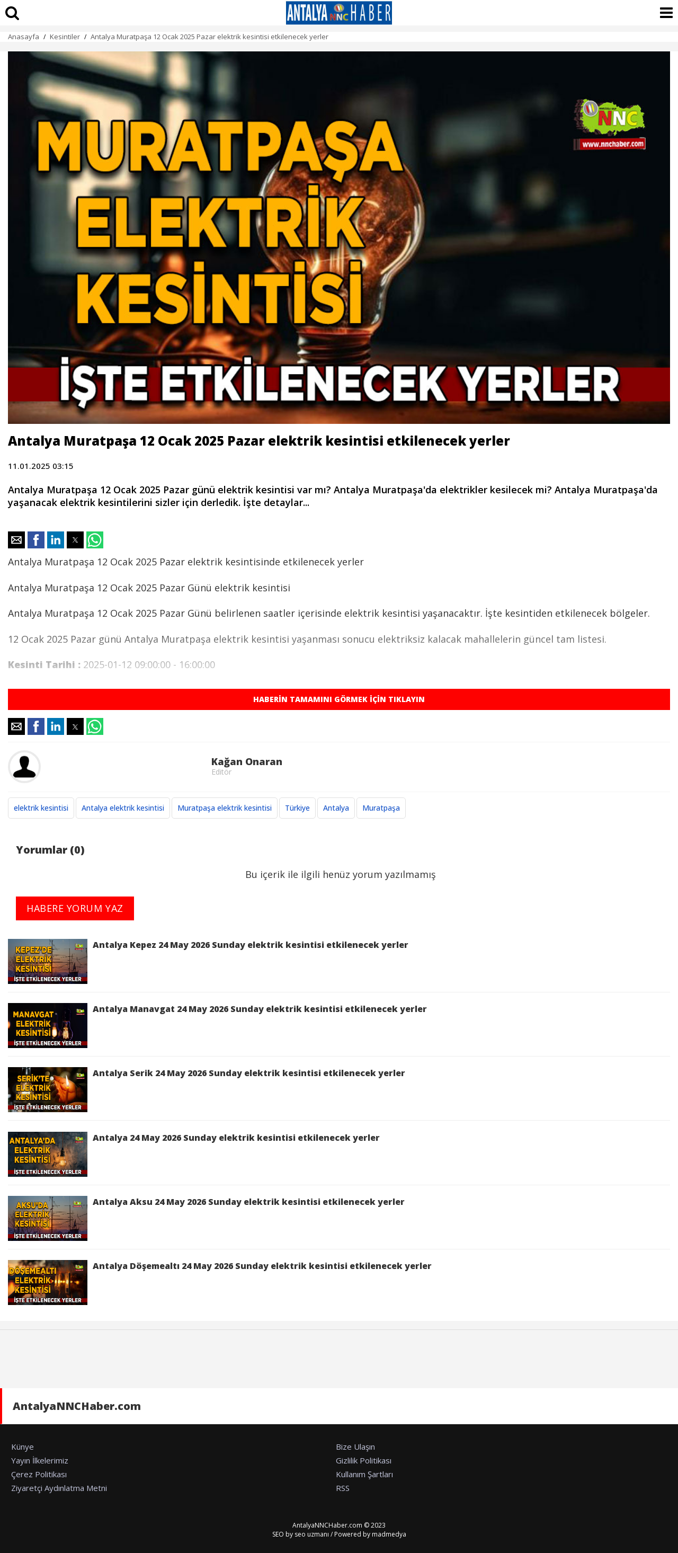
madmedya (389, 1534)
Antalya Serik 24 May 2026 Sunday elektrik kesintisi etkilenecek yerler (206, 1089)
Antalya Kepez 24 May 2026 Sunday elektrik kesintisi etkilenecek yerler (208, 961)
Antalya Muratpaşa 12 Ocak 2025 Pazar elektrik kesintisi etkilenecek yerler (209, 36)
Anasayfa (23, 36)
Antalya (336, 808)
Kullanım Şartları (364, 1474)
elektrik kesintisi (41, 808)
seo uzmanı (312, 1534)
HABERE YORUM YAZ (74, 908)
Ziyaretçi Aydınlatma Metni (59, 1488)
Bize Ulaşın (355, 1446)
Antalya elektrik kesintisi (123, 808)
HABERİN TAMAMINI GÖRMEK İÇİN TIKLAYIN (339, 699)
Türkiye (297, 808)
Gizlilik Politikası (363, 1460)
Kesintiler (65, 36)
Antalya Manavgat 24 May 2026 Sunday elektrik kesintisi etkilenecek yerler (217, 1025)
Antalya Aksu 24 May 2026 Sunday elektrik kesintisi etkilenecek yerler (206, 1218)
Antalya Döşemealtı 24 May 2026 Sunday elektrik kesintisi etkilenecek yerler (220, 1282)
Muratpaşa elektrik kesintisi (224, 808)
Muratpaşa (381, 808)
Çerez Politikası (39, 1474)
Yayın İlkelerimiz (39, 1460)
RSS (343, 1488)
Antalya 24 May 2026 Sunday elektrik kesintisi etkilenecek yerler (194, 1154)
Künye (22, 1446)
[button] (16, 539)
